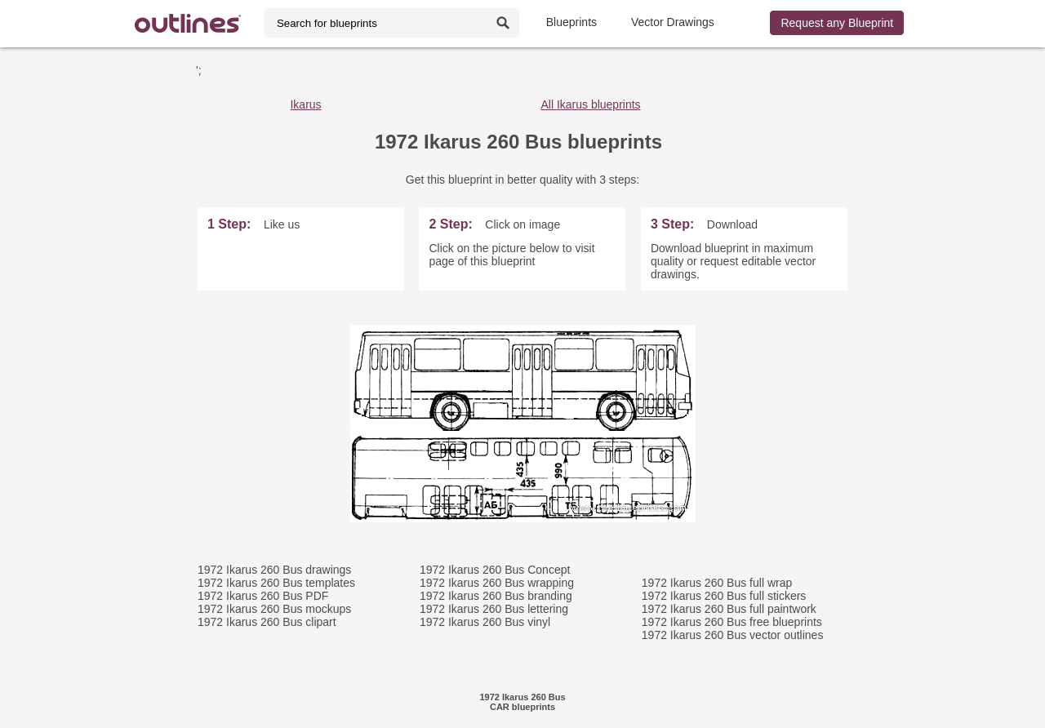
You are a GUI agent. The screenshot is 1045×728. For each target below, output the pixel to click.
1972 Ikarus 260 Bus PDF (263, 595)
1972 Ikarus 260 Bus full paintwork (729, 608)
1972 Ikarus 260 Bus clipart (267, 621)
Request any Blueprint (836, 22)
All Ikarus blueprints (590, 104)
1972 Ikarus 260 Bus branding (496, 595)
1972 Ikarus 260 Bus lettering (494, 608)
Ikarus (305, 104)
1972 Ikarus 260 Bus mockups (274, 608)
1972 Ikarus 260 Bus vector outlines (733, 634)
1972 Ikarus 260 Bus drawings (274, 569)
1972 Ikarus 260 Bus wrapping (497, 582)
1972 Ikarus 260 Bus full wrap (717, 582)
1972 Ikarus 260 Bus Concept (495, 569)
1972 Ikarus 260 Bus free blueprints (732, 621)
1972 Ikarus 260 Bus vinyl (485, 621)
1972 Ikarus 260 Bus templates (276, 582)
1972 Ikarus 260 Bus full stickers (724, 595)
